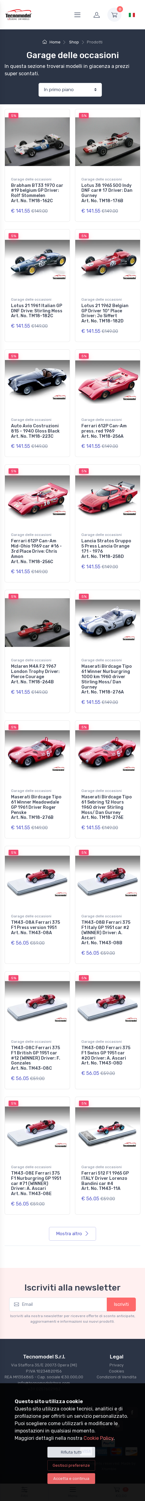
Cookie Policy (98, 1438)
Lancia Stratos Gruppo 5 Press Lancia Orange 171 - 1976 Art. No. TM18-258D (106, 548)
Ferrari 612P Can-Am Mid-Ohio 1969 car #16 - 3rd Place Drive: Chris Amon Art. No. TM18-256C (36, 551)
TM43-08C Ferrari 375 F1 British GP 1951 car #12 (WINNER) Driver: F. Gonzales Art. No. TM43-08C (35, 1058)
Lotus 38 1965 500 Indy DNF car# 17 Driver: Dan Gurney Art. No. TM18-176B (106, 193)
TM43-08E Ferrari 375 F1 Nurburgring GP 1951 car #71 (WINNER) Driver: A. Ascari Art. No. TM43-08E (36, 1183)
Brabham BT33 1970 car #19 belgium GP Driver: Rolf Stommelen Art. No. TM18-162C (37, 193)
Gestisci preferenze (71, 1465)
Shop (74, 42)
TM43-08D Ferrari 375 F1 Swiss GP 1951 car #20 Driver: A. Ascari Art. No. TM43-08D (105, 1055)
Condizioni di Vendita (116, 1377)
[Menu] (77, 15)
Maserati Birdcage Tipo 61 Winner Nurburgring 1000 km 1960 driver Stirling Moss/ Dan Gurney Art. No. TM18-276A (106, 679)
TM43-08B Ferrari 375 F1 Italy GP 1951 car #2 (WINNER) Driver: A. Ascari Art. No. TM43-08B (105, 933)
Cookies (116, 1371)
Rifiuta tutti (71, 1452)
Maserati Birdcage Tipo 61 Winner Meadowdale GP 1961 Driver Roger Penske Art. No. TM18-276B (36, 807)
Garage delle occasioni (31, 179)
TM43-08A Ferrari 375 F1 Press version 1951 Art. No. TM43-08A (35, 927)
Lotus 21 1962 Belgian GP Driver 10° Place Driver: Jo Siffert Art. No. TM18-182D (104, 313)
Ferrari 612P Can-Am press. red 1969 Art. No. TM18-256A (104, 431)
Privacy (117, 1365)
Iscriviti (121, 1304)
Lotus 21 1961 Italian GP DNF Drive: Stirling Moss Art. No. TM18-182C (36, 311)
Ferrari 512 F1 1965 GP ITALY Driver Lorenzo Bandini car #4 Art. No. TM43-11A (105, 1181)
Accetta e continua (71, 1478)
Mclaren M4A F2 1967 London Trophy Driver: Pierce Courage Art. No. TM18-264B (35, 674)
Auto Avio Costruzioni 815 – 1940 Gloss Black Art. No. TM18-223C (35, 431)
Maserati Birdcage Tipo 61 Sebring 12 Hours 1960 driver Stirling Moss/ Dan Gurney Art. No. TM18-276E (106, 807)
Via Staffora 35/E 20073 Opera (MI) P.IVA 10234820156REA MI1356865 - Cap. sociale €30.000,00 (44, 1371)
